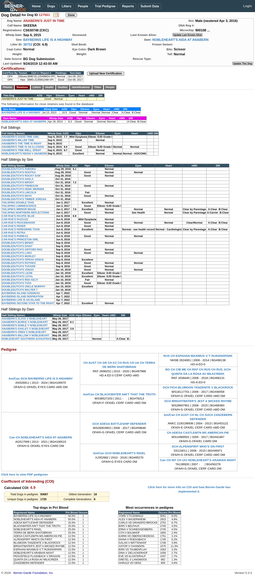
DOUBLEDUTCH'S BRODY (18, 182)
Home (36, 6)
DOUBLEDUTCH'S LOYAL (17, 276)
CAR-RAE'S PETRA (13, 232)
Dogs (51, 6)
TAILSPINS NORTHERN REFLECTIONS (25, 212)
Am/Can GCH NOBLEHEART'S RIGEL (119, 453)
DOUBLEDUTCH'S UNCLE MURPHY (23, 286)
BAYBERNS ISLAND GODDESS (21, 293)
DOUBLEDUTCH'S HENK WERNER (23, 189)
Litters (66, 6)
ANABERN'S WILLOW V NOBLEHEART (25, 335)
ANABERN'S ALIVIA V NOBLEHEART (24, 318)
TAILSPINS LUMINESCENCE (19, 205)
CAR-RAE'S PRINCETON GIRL (20, 239)
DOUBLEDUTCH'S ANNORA (19, 168)
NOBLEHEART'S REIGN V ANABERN (24, 153)
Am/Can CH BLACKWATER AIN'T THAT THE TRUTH (119, 394)
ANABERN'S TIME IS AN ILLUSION (23, 146)
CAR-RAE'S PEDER (14, 226)
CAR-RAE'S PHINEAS (15, 236)
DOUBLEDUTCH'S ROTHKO (19, 262)
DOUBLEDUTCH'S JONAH (18, 269)
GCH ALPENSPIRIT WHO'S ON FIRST (198, 446)
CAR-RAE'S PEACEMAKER (18, 222)
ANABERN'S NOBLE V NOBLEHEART (25, 325)
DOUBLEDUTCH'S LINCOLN (19, 192)
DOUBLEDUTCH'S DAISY (17, 246)
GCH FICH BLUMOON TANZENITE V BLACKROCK (198, 387)
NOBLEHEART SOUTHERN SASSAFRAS (26, 338)
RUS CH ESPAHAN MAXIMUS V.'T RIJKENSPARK (197, 355)
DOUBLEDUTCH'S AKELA (17, 179)
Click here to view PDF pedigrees (24, 474)
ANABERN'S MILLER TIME (18, 140)
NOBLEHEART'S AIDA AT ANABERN (180, 39)
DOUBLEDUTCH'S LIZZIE (17, 273)
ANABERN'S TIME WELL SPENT (21, 150)
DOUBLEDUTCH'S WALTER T (20, 289)
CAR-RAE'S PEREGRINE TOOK (21, 229)
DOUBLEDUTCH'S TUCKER (18, 266)
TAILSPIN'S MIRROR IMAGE (19, 209)
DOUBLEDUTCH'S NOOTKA (19, 172)
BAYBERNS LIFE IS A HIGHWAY (47, 39)
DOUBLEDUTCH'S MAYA (17, 195)
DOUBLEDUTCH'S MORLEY (19, 256)
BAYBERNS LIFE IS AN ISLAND (21, 299)
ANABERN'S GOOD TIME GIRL (20, 136)
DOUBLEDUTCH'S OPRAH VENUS (23, 259)
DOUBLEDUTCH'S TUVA (16, 283)
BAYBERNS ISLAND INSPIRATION (22, 296)
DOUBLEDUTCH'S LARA (17, 252)
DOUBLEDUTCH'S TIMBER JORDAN (24, 199)
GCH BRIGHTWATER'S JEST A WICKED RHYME (198, 401)
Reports (128, 6)
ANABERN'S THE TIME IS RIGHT (22, 143)
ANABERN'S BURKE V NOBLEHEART (25, 321)
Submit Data (149, 6)
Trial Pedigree (105, 6)
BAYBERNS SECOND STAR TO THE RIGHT (28, 303)
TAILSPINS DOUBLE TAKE (18, 202)
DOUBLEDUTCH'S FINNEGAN (20, 185)
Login (247, 6)
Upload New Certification (105, 73)
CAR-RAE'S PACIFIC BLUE (18, 215)
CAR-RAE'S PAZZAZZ (15, 219)
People (83, 6)
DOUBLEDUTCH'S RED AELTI (20, 279)
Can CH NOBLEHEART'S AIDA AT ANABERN (40, 437)
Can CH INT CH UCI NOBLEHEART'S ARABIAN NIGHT (198, 460)
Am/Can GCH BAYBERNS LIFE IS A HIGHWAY (41, 378)
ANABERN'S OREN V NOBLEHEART (24, 332)
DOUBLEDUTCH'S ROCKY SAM (21, 175)
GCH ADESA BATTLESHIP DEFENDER (119, 423)
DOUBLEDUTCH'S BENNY (18, 242)
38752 (27, 44)
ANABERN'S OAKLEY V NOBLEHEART (25, 328)
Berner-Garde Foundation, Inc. (33, 572)
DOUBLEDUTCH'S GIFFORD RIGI (22, 249)
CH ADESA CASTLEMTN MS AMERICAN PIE (198, 432)
